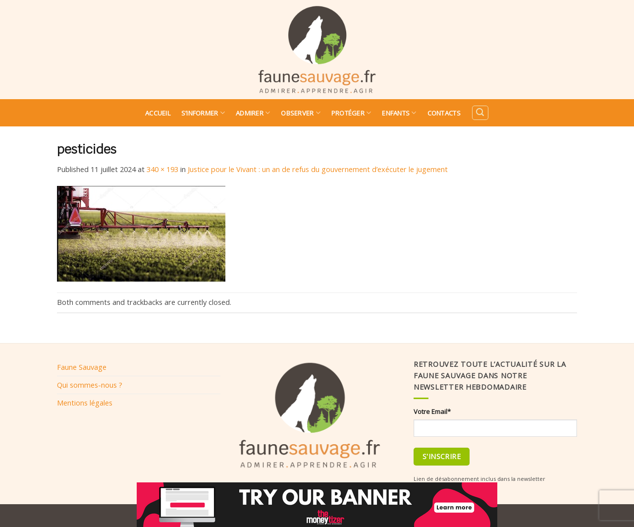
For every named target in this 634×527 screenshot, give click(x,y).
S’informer (203, 112)
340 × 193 (162, 169)
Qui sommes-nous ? (89, 385)
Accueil (157, 113)
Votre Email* (432, 411)
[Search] (480, 113)
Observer (300, 112)
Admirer (253, 112)
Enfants (399, 112)
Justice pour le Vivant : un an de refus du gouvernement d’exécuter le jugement (318, 169)
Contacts (444, 113)
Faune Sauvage (81, 367)
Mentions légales (84, 403)
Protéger (351, 112)
